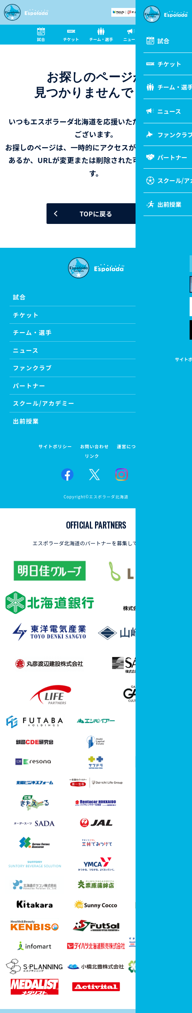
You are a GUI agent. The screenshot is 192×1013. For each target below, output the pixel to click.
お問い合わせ (94, 446)
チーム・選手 (32, 332)
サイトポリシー (55, 446)
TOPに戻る (96, 213)
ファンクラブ (32, 368)
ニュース (26, 350)
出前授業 (26, 421)
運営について (131, 446)
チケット (26, 315)
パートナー (29, 385)
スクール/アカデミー (44, 403)
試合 (19, 297)
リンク (92, 456)
